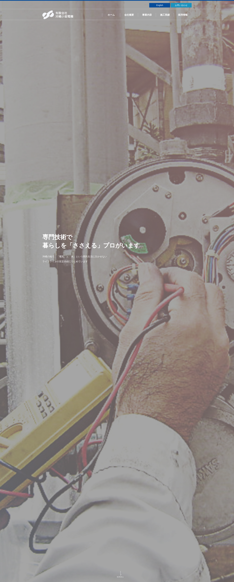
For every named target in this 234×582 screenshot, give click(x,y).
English (159, 5)
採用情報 (183, 15)
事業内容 (147, 15)
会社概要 (129, 15)
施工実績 (165, 15)
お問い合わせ (181, 5)
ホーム (111, 15)
